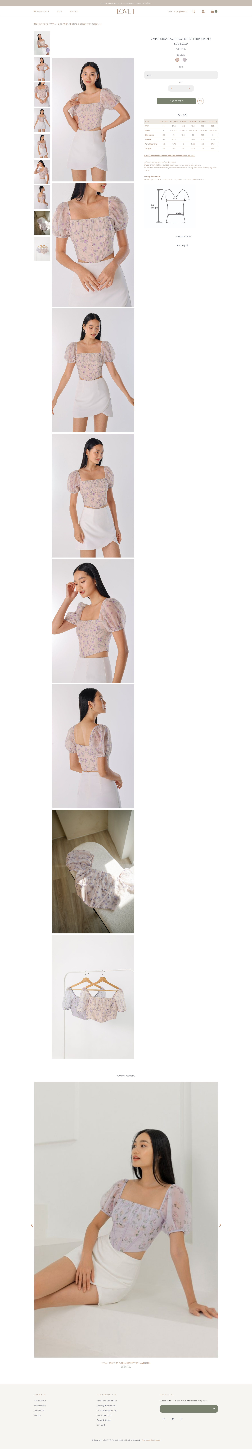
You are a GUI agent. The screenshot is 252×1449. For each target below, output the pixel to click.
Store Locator (40, 1405)
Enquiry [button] (182, 245)
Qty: (181, 82)
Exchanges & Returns (106, 1410)
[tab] (181, 236)
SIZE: (181, 67)
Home (37, 24)
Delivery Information (106, 1405)
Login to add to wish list (200, 101)
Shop (59, 11)
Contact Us (39, 1410)
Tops (45, 24)
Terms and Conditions (107, 1401)
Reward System (104, 1420)
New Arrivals (41, 11)
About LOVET (40, 1401)
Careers (37, 1415)
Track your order (104, 1415)
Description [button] (183, 236)
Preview (74, 11)
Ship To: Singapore (176, 12)
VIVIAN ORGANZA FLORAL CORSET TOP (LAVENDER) (126, 1363)
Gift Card (101, 1425)
